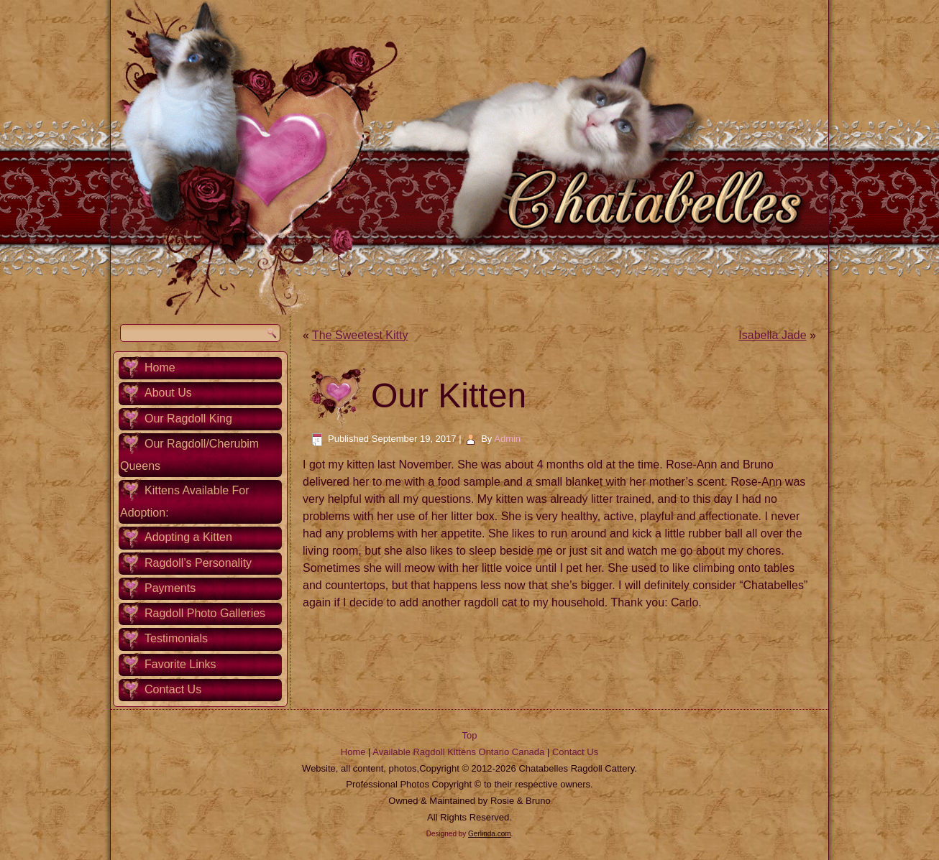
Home (160, 367)
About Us (168, 393)
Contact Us (173, 689)
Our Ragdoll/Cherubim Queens (189, 455)
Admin (507, 438)
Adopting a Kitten (188, 537)
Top (469, 735)
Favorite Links (180, 664)
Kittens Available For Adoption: (184, 501)
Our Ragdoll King (188, 418)
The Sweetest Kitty (360, 335)
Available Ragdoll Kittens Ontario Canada (458, 751)
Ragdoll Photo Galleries (205, 613)
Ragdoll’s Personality (198, 563)
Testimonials (176, 638)
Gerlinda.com (489, 834)
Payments (170, 588)
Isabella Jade (772, 335)
